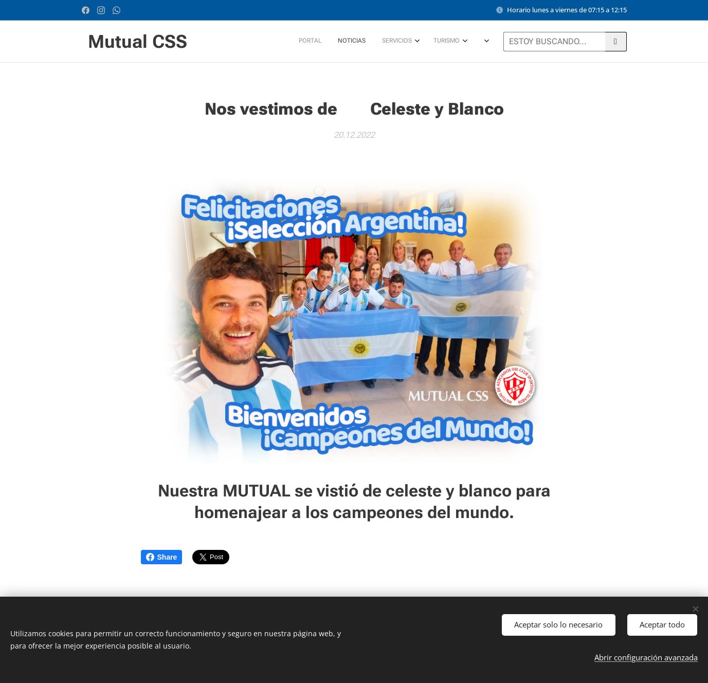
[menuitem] (343, 41)
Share (161, 557)
